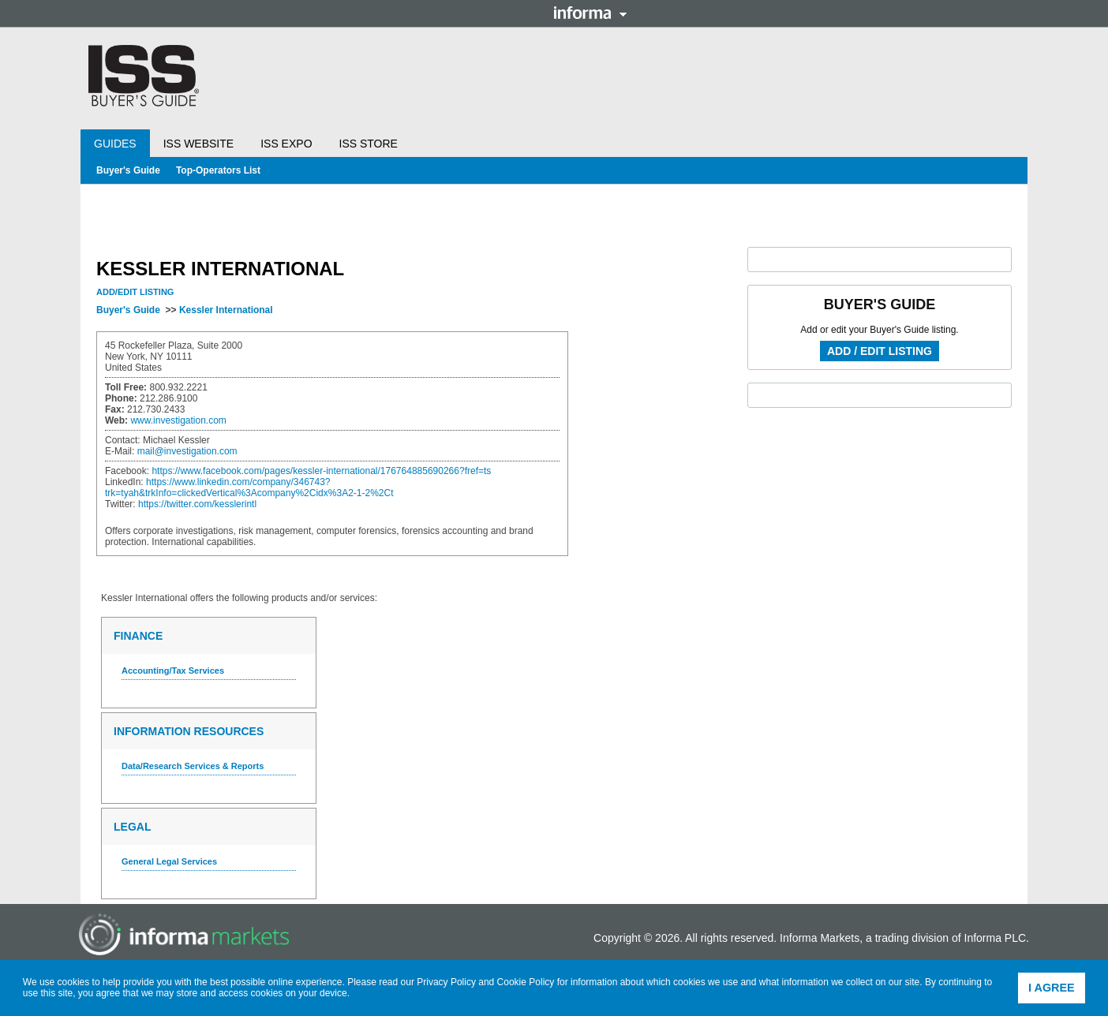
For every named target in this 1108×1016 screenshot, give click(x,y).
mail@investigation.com (187, 451)
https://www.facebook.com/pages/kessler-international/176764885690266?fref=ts (321, 470)
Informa (590, 12)
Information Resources (189, 731)
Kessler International (226, 310)
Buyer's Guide (128, 170)
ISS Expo (286, 143)
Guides (115, 143)
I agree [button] (1051, 987)
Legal (132, 826)
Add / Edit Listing (879, 351)
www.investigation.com (178, 420)
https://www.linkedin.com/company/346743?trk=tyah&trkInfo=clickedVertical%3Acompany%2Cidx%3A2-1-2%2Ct (249, 487)
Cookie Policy (526, 982)
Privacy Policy (446, 982)
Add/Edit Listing (135, 292)
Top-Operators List (218, 170)
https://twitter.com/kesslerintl (197, 504)
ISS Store (368, 143)
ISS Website (198, 143)
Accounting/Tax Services (173, 670)
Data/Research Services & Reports (193, 766)
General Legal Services (169, 861)
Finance (138, 635)
